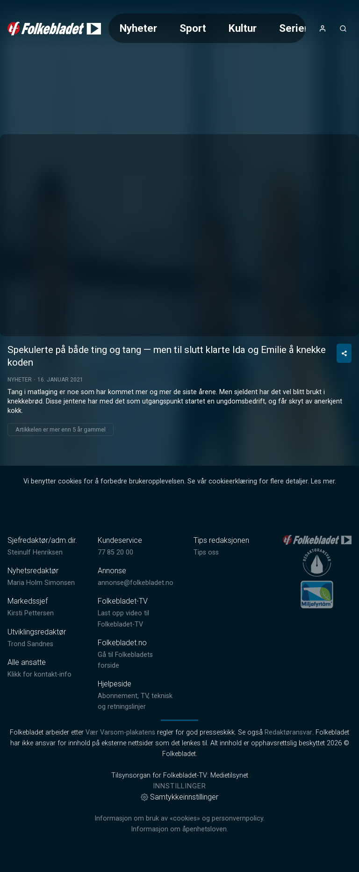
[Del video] (344, 353)
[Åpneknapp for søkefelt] (343, 28)
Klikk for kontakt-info (39, 674)
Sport (193, 28)
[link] (54, 28)
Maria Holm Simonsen (41, 583)
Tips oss (206, 552)
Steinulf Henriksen (35, 552)
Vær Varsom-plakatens (120, 732)
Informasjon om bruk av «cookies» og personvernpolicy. (179, 818)
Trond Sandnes (30, 644)
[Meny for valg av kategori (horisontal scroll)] (207, 28)
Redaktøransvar (288, 732)
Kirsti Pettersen (30, 613)
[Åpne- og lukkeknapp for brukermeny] (322, 28)
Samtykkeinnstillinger (179, 797)
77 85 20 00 (115, 552)
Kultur (243, 28)
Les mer (323, 481)
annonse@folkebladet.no (135, 583)
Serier (293, 28)
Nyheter (138, 28)
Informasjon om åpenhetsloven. (179, 829)
